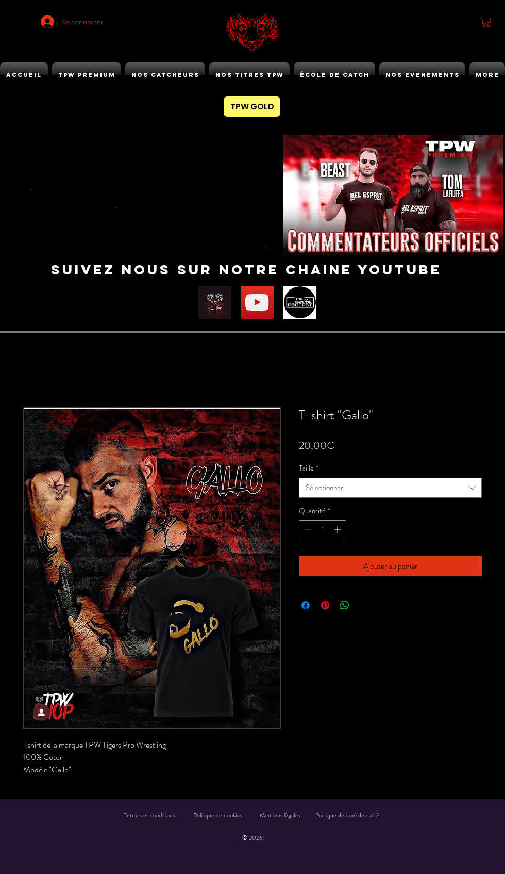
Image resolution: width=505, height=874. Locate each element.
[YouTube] (257, 302)
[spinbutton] (322, 530)
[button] (486, 22)
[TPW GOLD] (252, 106)
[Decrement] (306, 530)
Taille (308, 468)
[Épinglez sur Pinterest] (325, 605)
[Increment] (338, 530)
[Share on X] (364, 605)
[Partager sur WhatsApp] (345, 605)
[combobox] (390, 488)
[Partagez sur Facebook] (305, 605)
